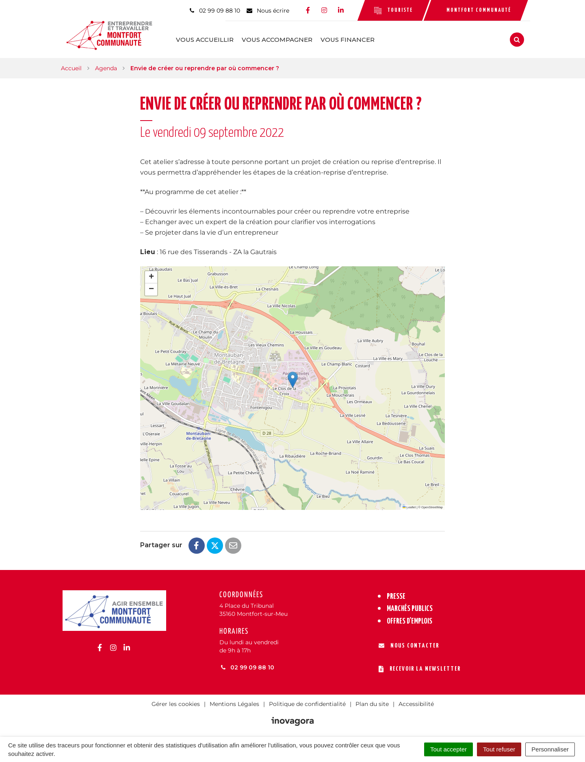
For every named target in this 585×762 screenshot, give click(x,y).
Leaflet (409, 505)
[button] (293, 377)
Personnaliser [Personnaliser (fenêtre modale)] (550, 749)
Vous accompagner (298, 38)
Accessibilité (416, 701)
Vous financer (369, 38)
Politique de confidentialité (307, 701)
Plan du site (372, 701)
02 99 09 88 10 (246, 665)
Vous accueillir (226, 38)
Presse (396, 594)
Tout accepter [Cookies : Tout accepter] (448, 749)
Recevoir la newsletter (420, 666)
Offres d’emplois (409, 619)
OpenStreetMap (432, 505)
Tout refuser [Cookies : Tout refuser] (499, 749)
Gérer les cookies (176, 701)
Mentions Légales (234, 701)
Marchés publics (410, 606)
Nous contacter (409, 643)
